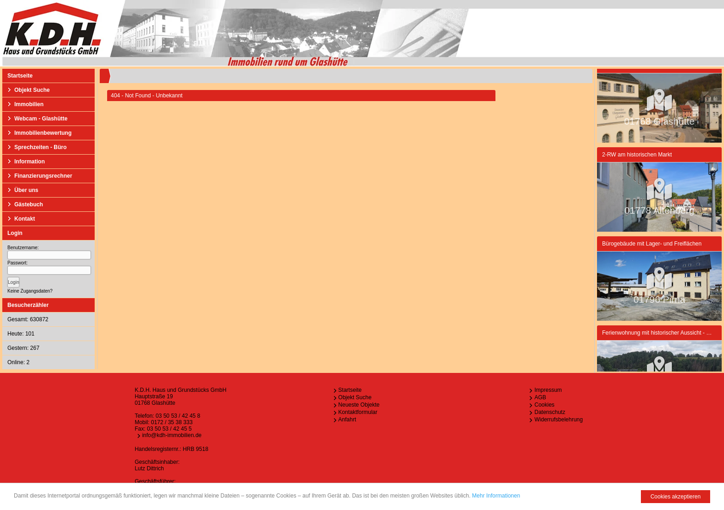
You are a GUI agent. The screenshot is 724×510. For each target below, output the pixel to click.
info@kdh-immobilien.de (172, 435)
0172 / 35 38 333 (172, 422)
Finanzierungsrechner (43, 176)
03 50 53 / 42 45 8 (178, 416)
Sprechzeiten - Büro (40, 147)
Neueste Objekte (359, 405)
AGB (540, 397)
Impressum (547, 390)
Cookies (544, 405)
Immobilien (28, 104)
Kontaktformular (358, 412)
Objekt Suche (32, 90)
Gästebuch (28, 204)
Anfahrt (347, 419)
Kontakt (24, 219)
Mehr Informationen (496, 496)
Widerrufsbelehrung (558, 419)
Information (29, 161)
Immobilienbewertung (43, 133)
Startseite (20, 75)
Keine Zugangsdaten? (30, 291)
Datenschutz (549, 412)
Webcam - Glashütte (40, 118)
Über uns (26, 190)
